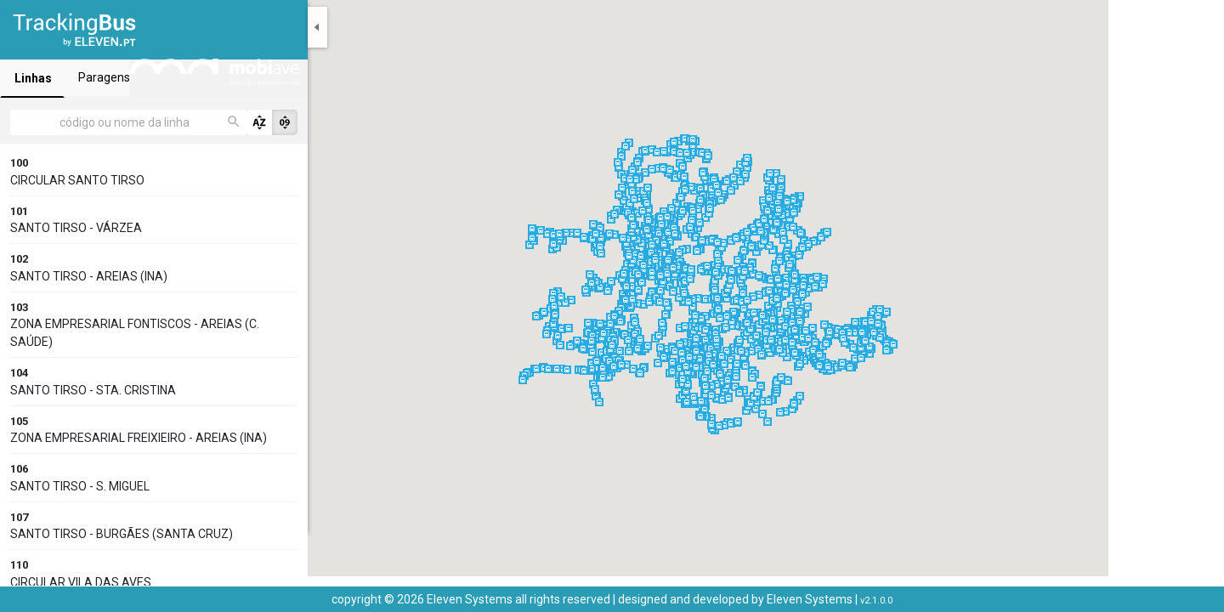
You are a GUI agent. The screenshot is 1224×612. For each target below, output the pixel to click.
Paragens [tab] (255, 77)
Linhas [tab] (85, 78)
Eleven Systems (810, 599)
